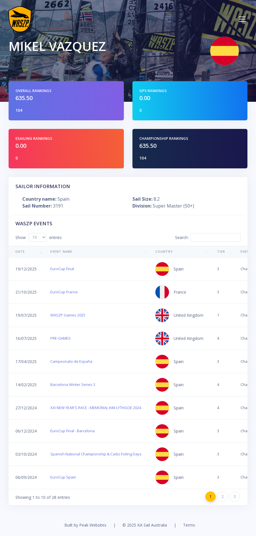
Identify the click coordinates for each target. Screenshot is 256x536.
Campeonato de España (71, 361)
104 (18, 110)
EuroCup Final (62, 268)
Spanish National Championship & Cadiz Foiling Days (96, 454)
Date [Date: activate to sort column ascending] (20, 252)
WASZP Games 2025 (67, 315)
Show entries (38, 237)
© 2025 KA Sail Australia (144, 525)
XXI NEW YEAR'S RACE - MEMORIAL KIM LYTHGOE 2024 (95, 407)
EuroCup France (64, 291)
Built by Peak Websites (85, 525)
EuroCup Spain (63, 477)
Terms (189, 525)
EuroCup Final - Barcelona (72, 430)
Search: (208, 237)
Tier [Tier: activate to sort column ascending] (221, 252)
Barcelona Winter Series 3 (72, 384)
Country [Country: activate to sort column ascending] (164, 252)
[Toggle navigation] (242, 19)
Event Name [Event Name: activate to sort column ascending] (61, 252)
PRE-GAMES (60, 338)
